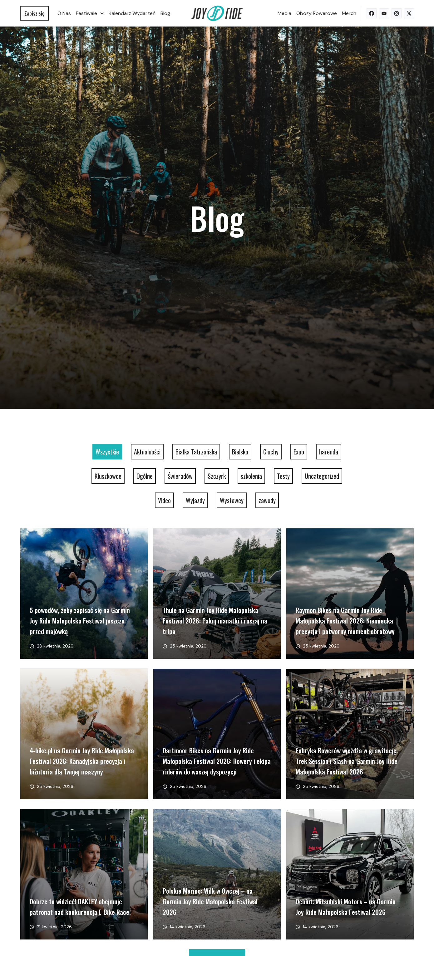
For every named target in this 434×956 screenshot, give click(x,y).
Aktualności (147, 451)
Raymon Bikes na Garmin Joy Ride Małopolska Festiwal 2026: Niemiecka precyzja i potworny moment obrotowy (345, 620)
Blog (165, 13)
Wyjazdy (195, 500)
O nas (64, 13)
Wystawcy (232, 500)
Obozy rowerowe (316, 13)
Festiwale (90, 13)
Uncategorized (322, 476)
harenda (328, 451)
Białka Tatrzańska (196, 451)
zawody (267, 500)
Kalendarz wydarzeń (132, 13)
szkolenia (251, 476)
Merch (349, 13)
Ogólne (144, 476)
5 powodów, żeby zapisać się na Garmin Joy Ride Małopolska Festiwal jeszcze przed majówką (80, 620)
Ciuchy (271, 451)
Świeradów (180, 476)
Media (284, 13)
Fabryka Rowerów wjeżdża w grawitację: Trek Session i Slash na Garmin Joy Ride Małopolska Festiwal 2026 (347, 760)
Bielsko (240, 451)
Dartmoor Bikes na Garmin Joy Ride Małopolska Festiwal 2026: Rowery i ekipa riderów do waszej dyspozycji (217, 760)
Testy (283, 476)
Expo (298, 451)
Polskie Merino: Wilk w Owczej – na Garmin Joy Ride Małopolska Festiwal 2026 (210, 901)
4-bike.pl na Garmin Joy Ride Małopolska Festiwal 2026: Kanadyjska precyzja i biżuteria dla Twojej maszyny (82, 760)
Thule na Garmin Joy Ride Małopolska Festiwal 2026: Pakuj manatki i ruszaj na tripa (215, 620)
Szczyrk (217, 476)
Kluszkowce (108, 476)
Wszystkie (107, 451)
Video (164, 500)
